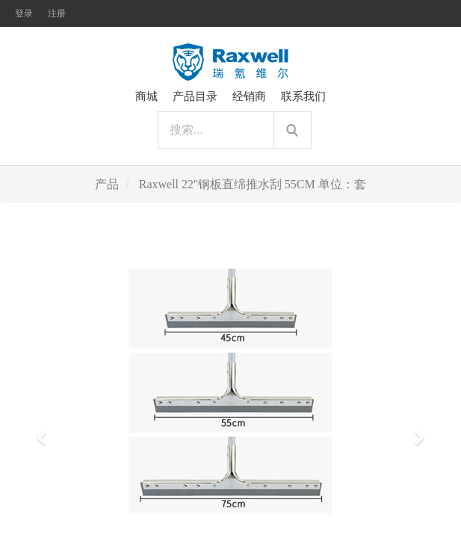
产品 (107, 184)
